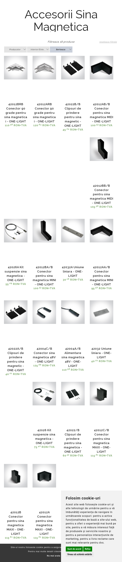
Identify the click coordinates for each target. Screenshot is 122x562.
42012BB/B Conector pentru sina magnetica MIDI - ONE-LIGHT (101, 194)
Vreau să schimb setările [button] (79, 554)
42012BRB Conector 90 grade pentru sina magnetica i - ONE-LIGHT (15, 113)
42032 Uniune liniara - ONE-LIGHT (101, 353)
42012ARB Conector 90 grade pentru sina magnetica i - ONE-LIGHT (44, 113)
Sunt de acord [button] (74, 549)
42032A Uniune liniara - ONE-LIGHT (73, 271)
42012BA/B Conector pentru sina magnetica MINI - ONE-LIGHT (44, 275)
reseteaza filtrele (108, 42)
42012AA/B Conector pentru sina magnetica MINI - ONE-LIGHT (101, 275)
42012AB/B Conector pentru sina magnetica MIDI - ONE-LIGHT (101, 113)
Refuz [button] (88, 549)
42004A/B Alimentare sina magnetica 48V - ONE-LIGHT (73, 357)
